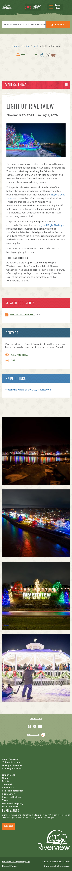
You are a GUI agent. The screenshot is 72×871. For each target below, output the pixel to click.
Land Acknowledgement (13, 862)
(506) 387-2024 (19, 355)
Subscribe (8, 826)
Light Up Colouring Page (22, 314)
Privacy (13, 866)
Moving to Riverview (12, 765)
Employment (8, 775)
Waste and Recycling (12, 803)
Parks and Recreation (12, 791)
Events (36, 46)
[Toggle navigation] (55, 7)
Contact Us (36, 718)
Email (13, 360)
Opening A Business (12, 769)
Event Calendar (15, 84)
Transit (5, 800)
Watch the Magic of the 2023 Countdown (28, 390)
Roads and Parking (11, 797)
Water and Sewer (10, 807)
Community (8, 788)
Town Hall (7, 784)
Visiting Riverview (11, 762)
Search (57, 25)
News (5, 778)
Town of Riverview (21, 46)
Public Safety (8, 794)
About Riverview (10, 759)
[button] (36, 451)
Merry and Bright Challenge (50, 225)
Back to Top (33, 734)
